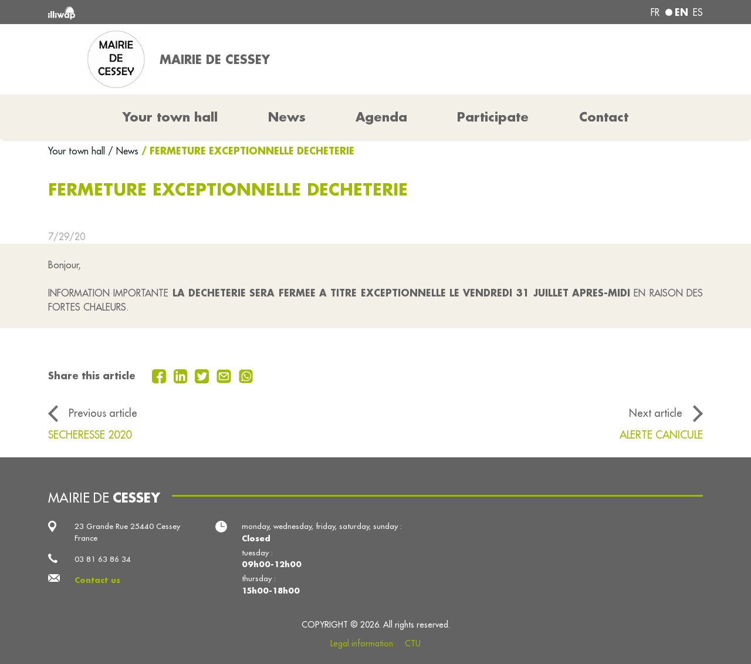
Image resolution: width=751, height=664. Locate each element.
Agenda (381, 117)
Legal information (361, 643)
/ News (123, 151)
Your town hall (78, 151)
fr (655, 12)
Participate (493, 117)
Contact (603, 117)
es (698, 12)
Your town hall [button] (170, 117)
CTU (413, 643)
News (287, 117)
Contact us (97, 580)
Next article (655, 413)
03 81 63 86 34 (103, 559)
